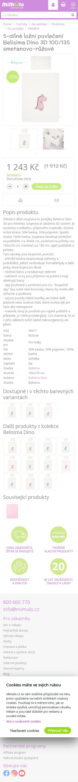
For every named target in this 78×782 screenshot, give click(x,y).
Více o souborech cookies (23, 721)
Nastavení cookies (24, 730)
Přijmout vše (58, 730)
